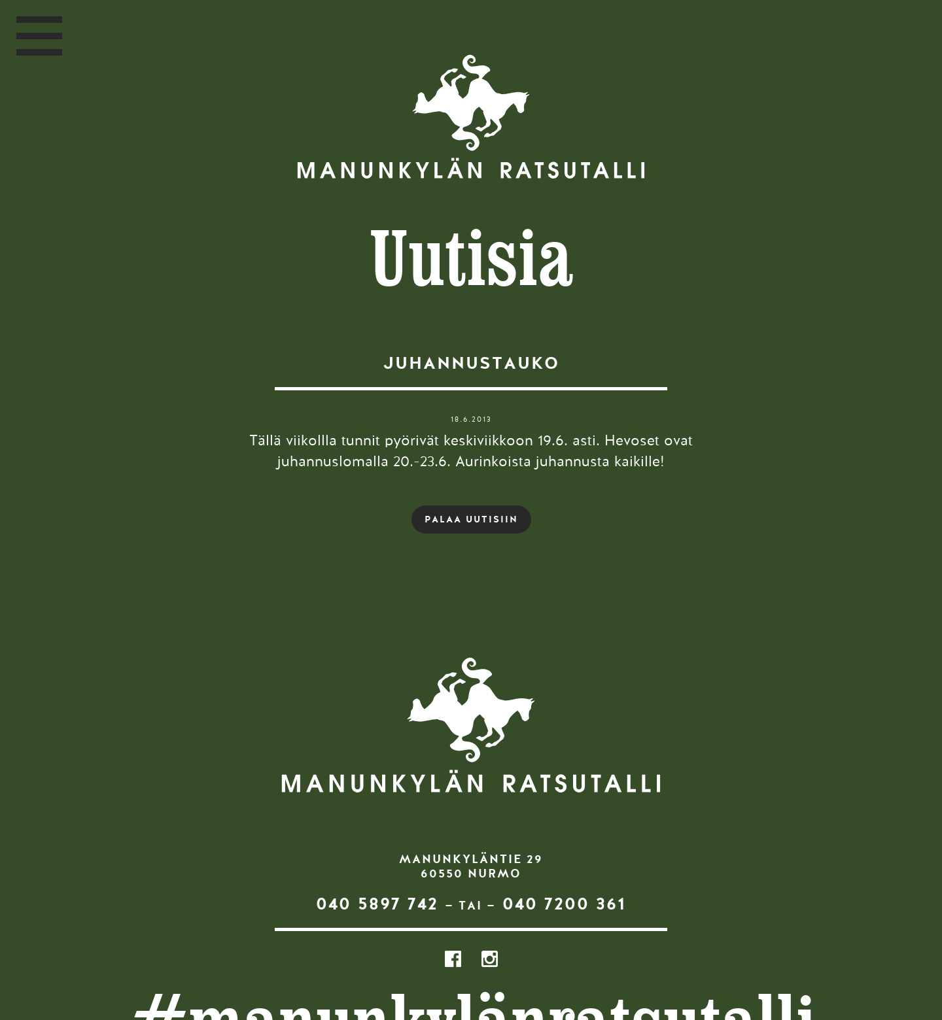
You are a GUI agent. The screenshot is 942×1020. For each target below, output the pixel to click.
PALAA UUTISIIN (471, 519)
